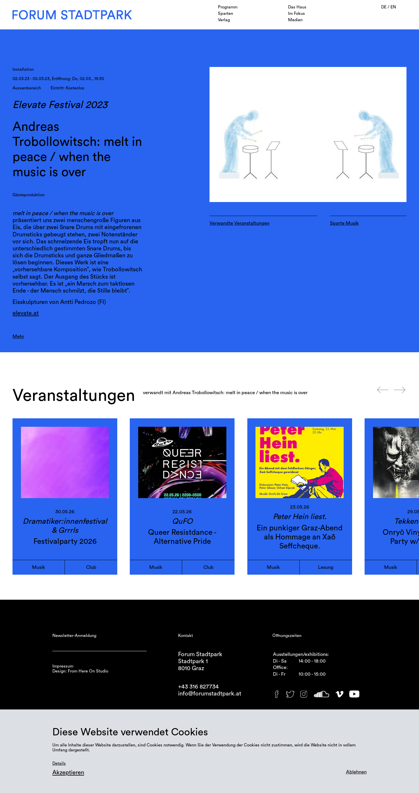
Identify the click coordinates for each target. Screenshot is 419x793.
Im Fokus (296, 13)
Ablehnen (356, 772)
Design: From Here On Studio (80, 671)
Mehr (18, 336)
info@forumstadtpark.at (209, 694)
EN (393, 7)
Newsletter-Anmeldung (74, 635)
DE (384, 7)
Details (59, 763)
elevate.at (26, 313)
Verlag (224, 20)
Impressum (62, 666)
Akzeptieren (68, 773)
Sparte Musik (344, 223)
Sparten (225, 13)
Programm (227, 7)
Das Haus (297, 7)
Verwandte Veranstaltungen (239, 223)
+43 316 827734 (198, 687)
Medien (295, 20)
